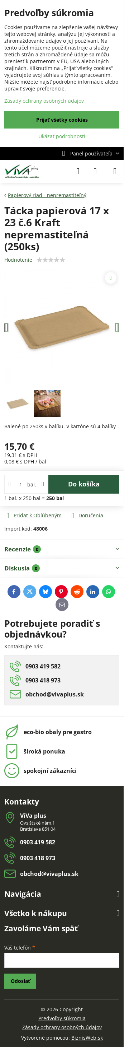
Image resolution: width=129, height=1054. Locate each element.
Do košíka (84, 484)
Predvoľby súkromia (62, 1018)
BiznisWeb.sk (87, 1037)
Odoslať (20, 981)
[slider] (51, 260)
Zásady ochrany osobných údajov (62, 1027)
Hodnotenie (18, 259)
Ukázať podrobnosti (61, 136)
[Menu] (115, 171)
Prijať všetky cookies (62, 119)
